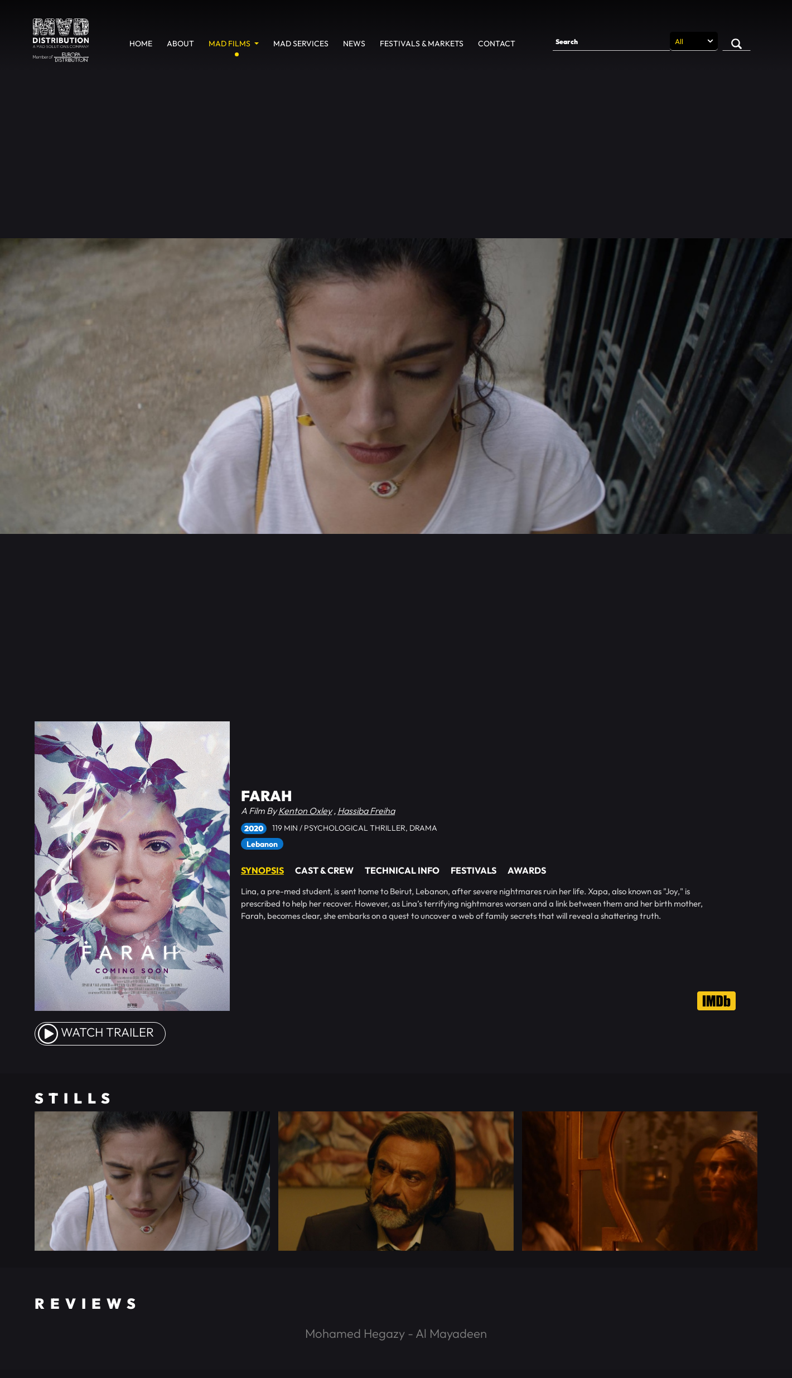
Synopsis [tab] (262, 870)
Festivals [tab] (473, 870)
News (354, 43)
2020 (253, 828)
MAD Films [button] (230, 43)
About (180, 43)
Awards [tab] (527, 870)
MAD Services (301, 43)
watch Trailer (96, 1032)
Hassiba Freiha (366, 810)
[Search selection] (694, 41)
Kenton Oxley (305, 810)
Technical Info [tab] (402, 870)
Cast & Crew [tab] (324, 870)
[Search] (611, 41)
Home (140, 43)
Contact (496, 43)
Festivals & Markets (421, 43)
